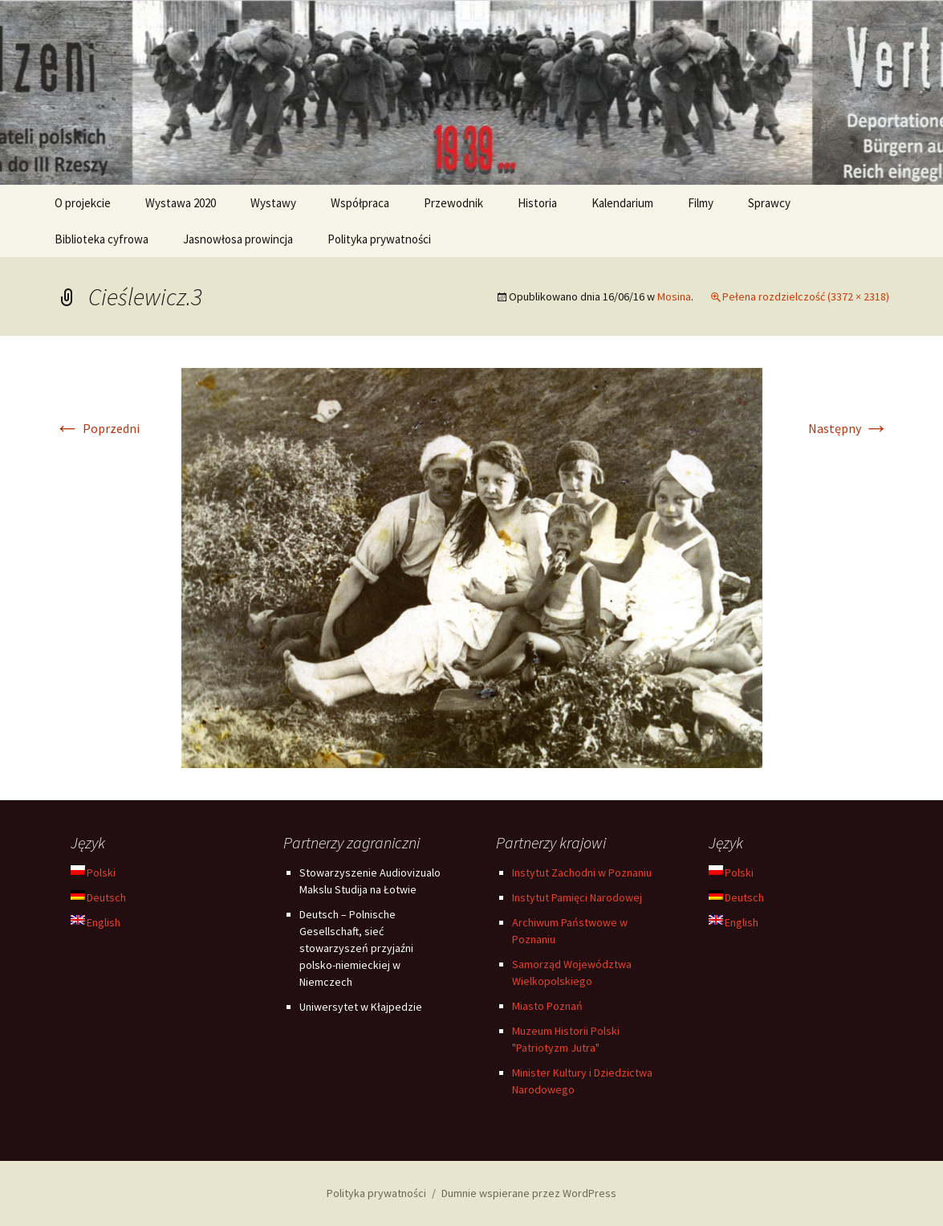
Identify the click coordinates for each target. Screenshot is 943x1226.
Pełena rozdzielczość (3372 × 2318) (805, 296)
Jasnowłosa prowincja (238, 239)
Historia (537, 202)
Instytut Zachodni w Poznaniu (582, 872)
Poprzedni (97, 428)
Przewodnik (453, 202)
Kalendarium (622, 202)
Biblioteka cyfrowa (101, 239)
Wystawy (273, 202)
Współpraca (360, 202)
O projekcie (83, 202)
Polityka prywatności (379, 239)
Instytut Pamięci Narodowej (577, 897)
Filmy (700, 202)
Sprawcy (769, 202)
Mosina (674, 296)
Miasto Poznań (547, 1006)
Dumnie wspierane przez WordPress (528, 1193)
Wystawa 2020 (180, 202)
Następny (848, 428)
